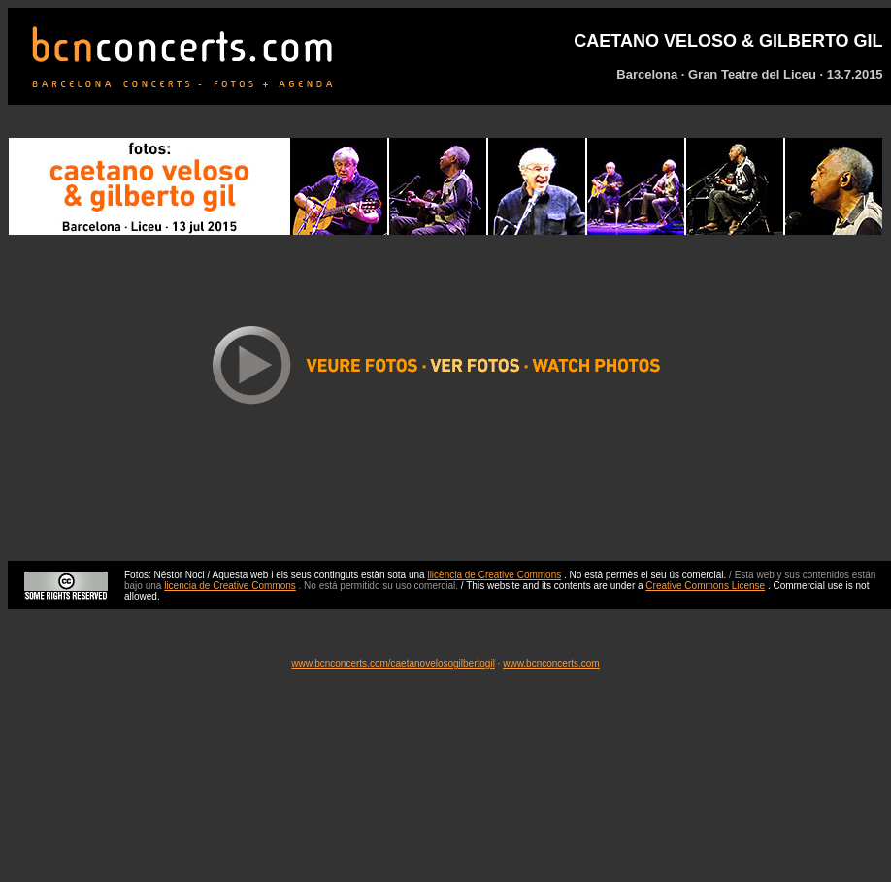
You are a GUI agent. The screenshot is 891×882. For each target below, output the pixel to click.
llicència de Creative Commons (494, 575)
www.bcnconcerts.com (551, 663)
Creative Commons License (705, 585)
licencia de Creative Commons (230, 585)
